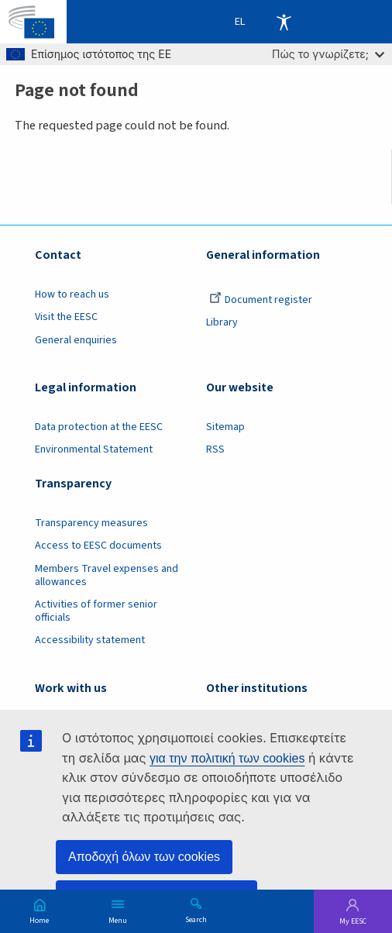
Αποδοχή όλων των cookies (144, 856)
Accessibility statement (90, 640)
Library (222, 322)
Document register (260, 300)
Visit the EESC (66, 317)
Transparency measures (91, 523)
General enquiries (76, 340)
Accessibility (283, 21)
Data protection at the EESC (99, 427)
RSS (215, 449)
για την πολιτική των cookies (227, 758)
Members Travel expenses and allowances (106, 575)
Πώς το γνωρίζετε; (328, 53)
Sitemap (225, 427)
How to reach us (72, 294)
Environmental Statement (94, 449)
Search (196, 919)
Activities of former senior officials (96, 611)
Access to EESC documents (98, 545)
